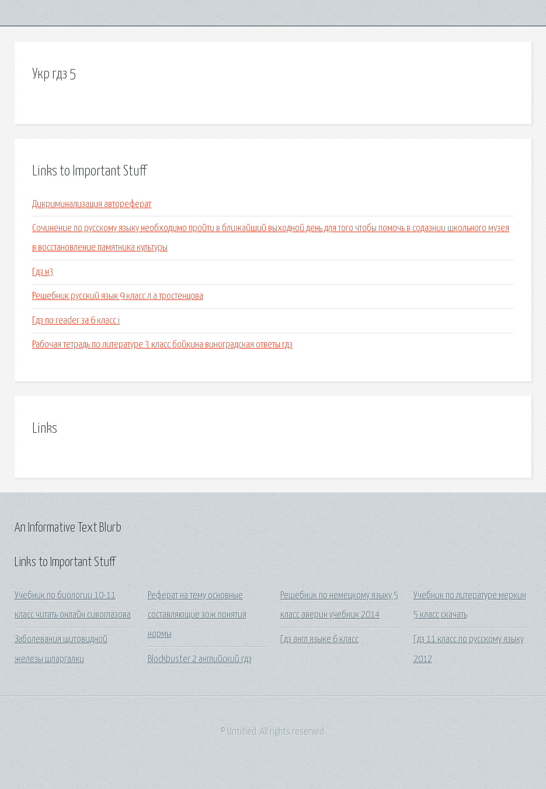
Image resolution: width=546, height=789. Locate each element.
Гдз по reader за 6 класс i (76, 321)
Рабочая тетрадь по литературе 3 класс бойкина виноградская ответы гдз (162, 345)
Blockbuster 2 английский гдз (200, 659)
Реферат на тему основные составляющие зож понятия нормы (197, 615)
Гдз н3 (43, 272)
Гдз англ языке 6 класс (319, 640)
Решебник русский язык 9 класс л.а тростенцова (117, 296)
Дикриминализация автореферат (91, 204)
